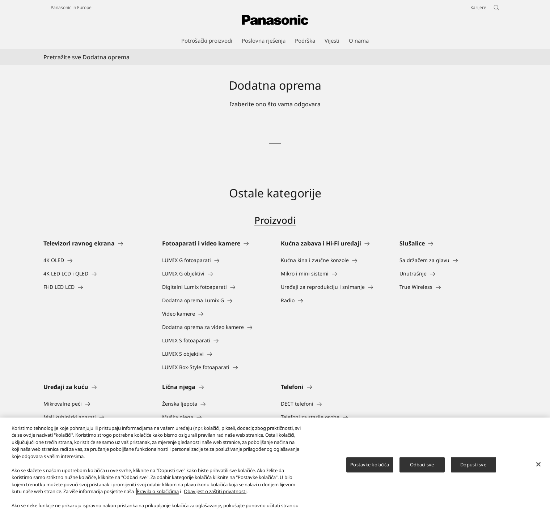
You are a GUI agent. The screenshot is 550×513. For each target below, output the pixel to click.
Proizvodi (275, 220)
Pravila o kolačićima (158, 498)
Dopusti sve (473, 471)
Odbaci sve (422, 471)
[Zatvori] (538, 471)
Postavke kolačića (369, 471)
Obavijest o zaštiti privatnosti (215, 498)
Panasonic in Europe (71, 7)
